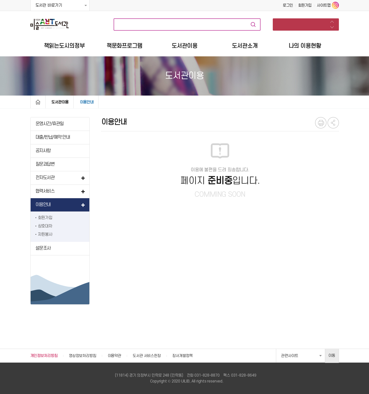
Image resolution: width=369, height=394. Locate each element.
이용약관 (114, 356)
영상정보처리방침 (82, 356)
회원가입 (305, 5)
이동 (331, 355)
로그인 (288, 5)
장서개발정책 (182, 356)
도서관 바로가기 (49, 5)
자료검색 (253, 24)
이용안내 (87, 102)
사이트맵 (324, 5)
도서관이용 (60, 102)
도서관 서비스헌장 (147, 356)
